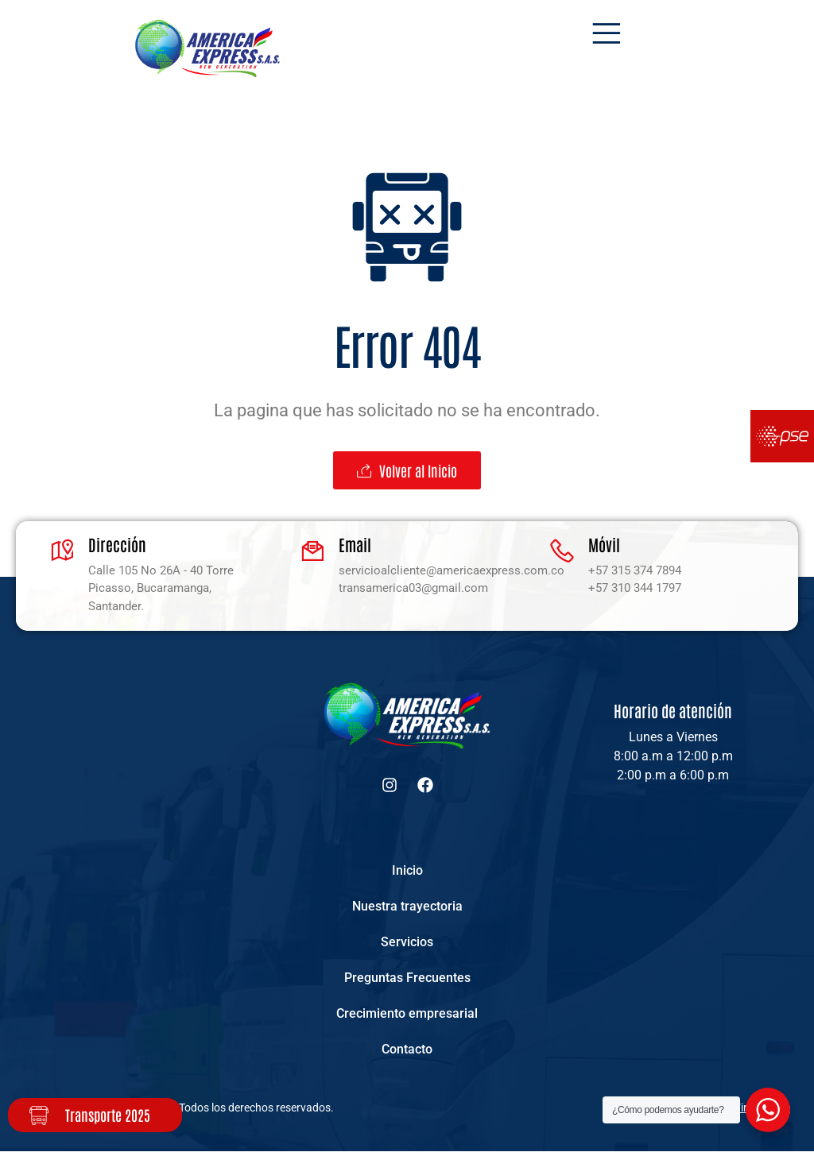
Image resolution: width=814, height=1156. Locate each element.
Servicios (407, 943)
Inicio (407, 870)
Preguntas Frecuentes (407, 980)
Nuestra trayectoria (407, 906)
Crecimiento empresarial (407, 1016)
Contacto (407, 1053)
